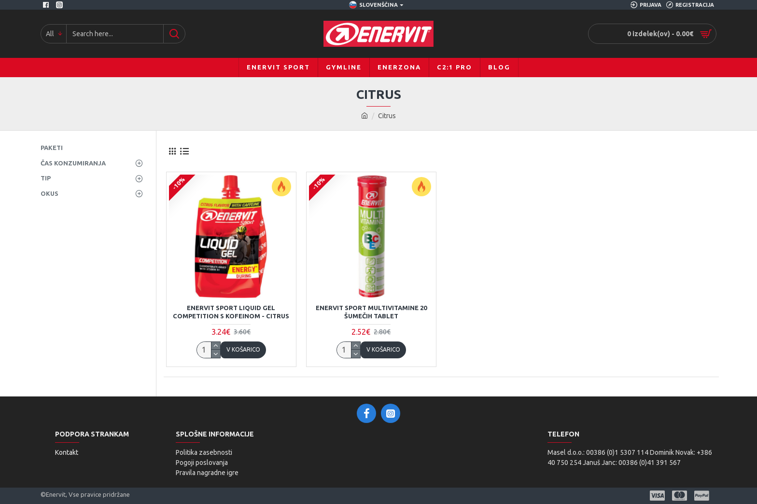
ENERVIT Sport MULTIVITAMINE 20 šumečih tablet (371, 311)
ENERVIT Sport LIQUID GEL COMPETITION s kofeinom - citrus (231, 311)
